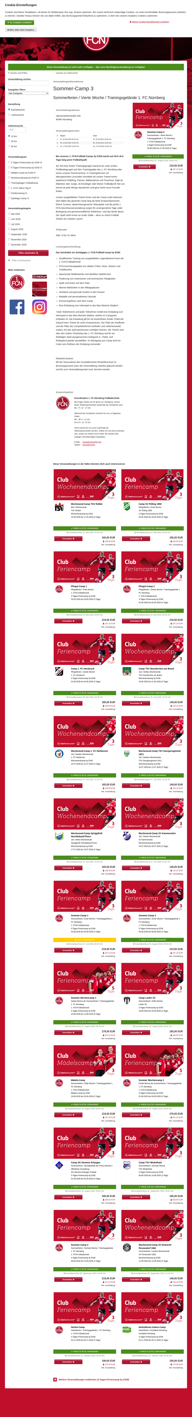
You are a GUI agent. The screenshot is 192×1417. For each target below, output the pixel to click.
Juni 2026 (14, 219)
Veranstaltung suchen (28, 80)
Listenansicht (16, 115)
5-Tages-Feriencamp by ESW (25, 167)
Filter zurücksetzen (21, 260)
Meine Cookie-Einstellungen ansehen (149, 22)
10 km (12, 136)
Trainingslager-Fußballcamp (23, 183)
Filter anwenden (28, 253)
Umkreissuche (17, 126)
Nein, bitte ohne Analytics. (21, 30)
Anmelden (144, 167)
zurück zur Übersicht (66, 73)
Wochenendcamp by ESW (23, 177)
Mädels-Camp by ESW (21, 172)
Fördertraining (17, 193)
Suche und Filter (19, 73)
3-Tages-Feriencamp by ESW (25, 162)
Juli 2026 (14, 224)
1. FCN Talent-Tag (19, 188)
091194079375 (89, 445)
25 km (12, 141)
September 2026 (17, 234)
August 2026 (15, 229)
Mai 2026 (14, 214)
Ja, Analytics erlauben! (19, 22)
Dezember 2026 (17, 244)
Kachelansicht (16, 109)
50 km (12, 146)
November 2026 (17, 239)
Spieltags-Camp (18, 198)
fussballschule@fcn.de (92, 442)
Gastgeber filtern (28, 91)
